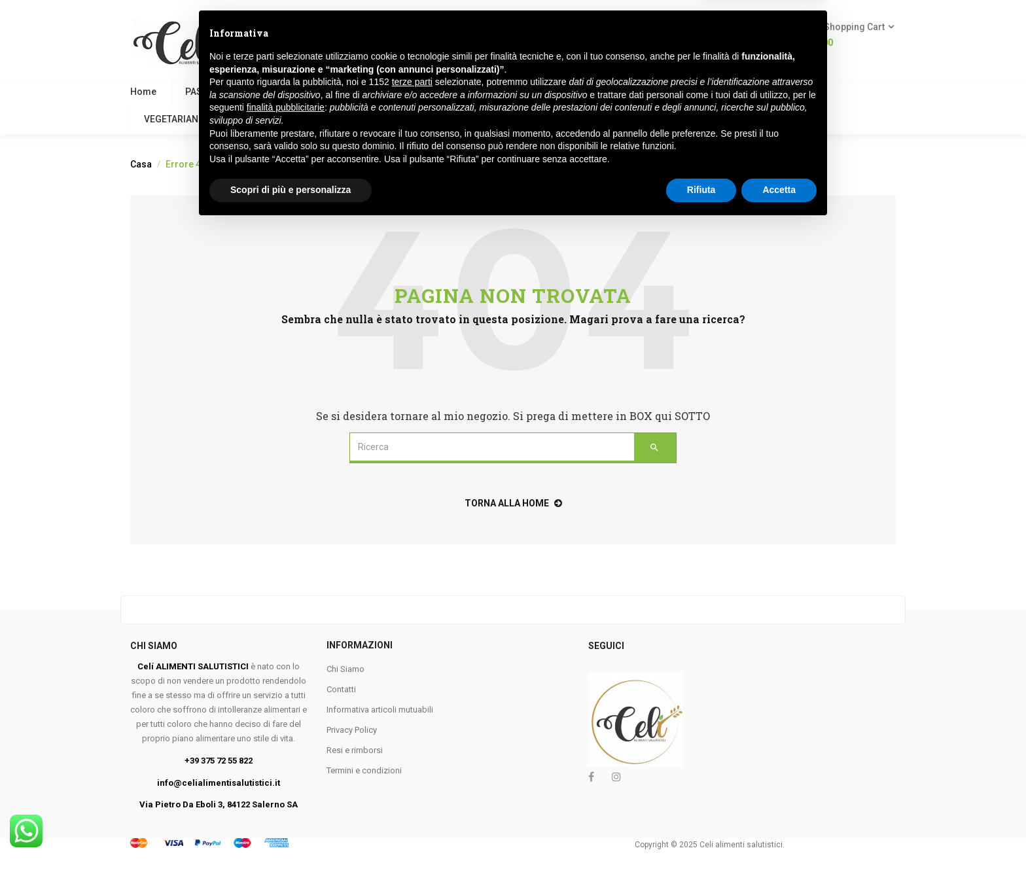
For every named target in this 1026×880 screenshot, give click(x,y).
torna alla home (513, 503)
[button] (848, 35)
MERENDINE (696, 91)
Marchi (450, 119)
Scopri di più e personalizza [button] (290, 844)
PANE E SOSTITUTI (604, 91)
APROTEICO (776, 91)
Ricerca (533, 34)
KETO (245, 119)
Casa (141, 164)
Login (740, 42)
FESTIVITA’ (307, 119)
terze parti (412, 736)
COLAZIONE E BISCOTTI (356, 91)
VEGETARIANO (174, 119)
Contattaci (380, 119)
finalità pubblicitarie (286, 761)
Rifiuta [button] (701, 844)
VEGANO (259, 91)
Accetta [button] (779, 844)
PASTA (199, 91)
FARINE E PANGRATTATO (485, 91)
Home (143, 91)
